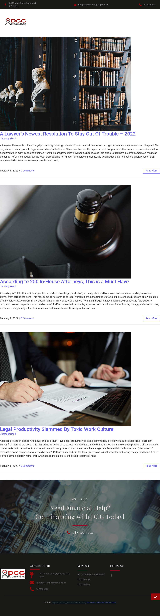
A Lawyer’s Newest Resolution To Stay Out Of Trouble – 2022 (68, 134)
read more (151, 170)
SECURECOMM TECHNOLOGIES (101, 602)
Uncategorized (8, 138)
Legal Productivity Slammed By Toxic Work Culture (56, 429)
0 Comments (28, 170)
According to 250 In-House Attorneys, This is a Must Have (64, 281)
